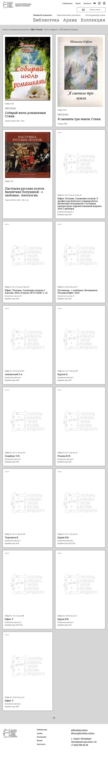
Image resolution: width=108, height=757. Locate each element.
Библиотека (46, 19)
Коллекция (93, 19)
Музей (39, 740)
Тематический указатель (69, 15)
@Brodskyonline (79, 730)
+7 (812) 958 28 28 (79, 745)
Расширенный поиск (95, 15)
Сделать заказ (91, 9)
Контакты (41, 744)
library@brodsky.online (82, 733)
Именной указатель (42, 15)
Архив (70, 19)
